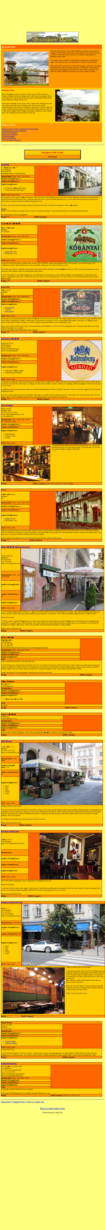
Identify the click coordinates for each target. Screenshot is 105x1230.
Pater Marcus (6, 741)
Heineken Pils (9, 308)
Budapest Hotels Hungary (10, 129)
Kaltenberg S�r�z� (10, 339)
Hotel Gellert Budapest (9, 132)
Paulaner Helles (10, 1041)
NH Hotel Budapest (8, 136)
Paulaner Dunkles (11, 1043)
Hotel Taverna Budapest (10, 134)
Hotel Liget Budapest (9, 138)
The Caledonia (7, 405)
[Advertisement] (31, 15)
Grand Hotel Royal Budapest (28, 129)
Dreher (7, 252)
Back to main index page (52, 1108)
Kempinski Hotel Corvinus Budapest (14, 131)
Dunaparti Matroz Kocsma (12, 902)
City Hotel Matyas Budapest (11, 140)
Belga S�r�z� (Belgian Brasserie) (15, 547)
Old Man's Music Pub (10, 831)
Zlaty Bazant (9, 311)
